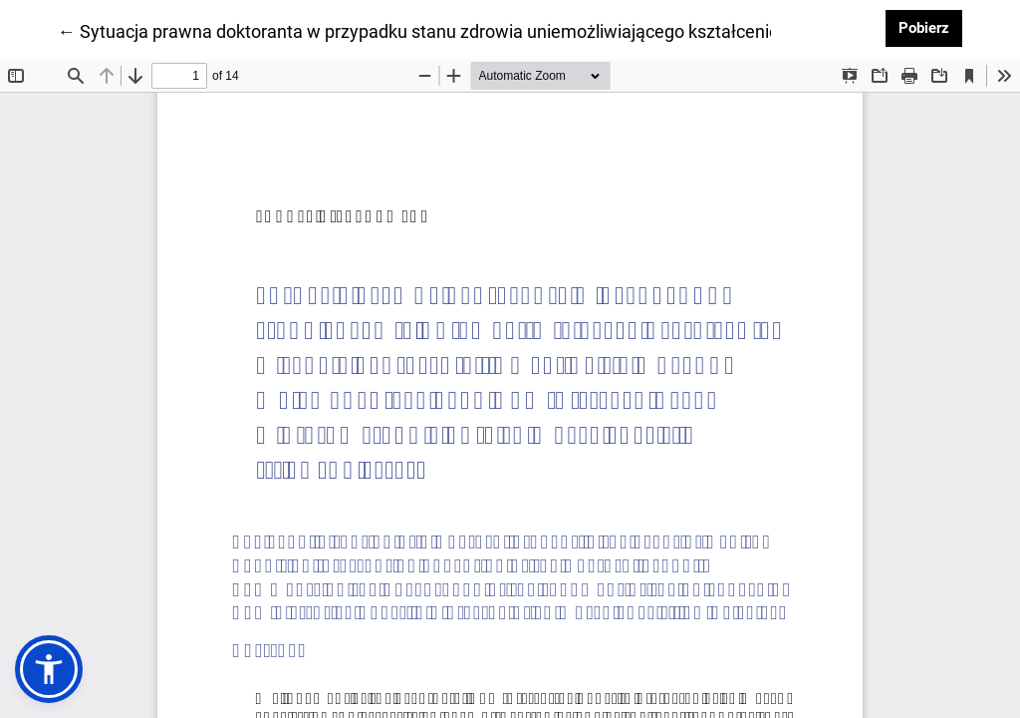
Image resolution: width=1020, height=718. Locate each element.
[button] (49, 669)
